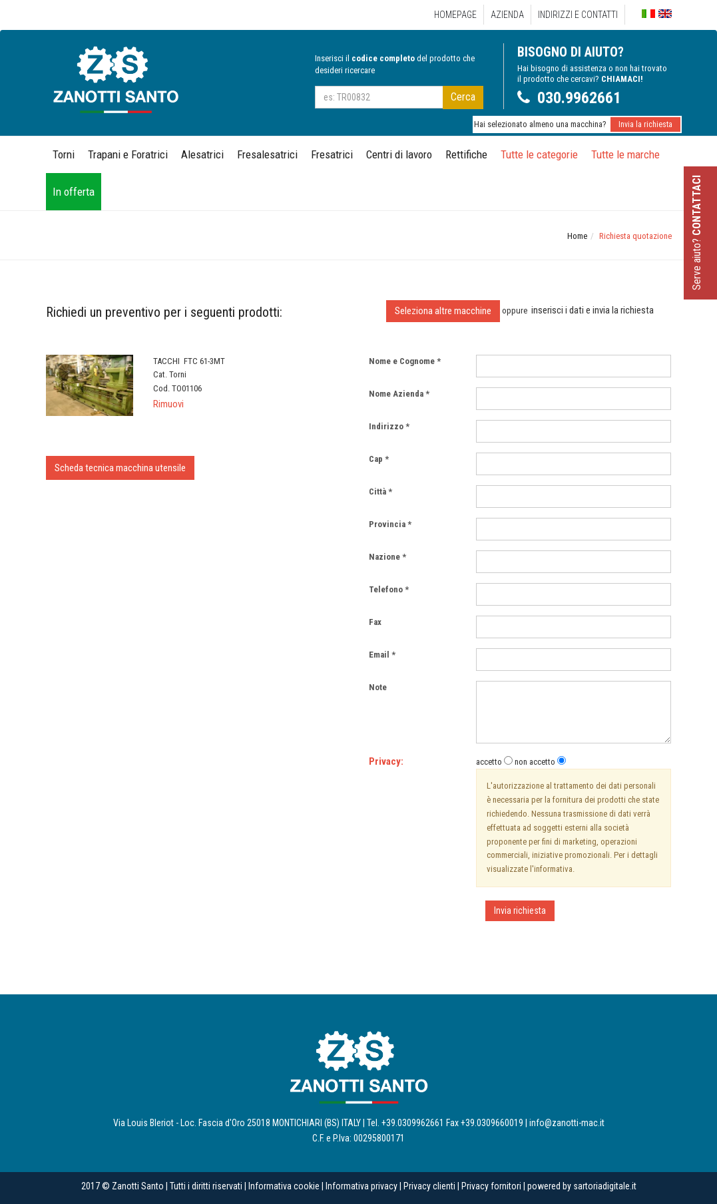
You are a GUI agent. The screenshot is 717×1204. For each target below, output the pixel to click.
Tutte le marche (625, 154)
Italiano (648, 14)
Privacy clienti (429, 1186)
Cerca (463, 97)
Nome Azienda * (399, 394)
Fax (378, 622)
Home (577, 236)
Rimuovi (168, 404)
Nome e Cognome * (405, 361)
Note (381, 687)
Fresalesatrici (267, 154)
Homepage (455, 14)
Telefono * (389, 589)
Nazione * (387, 557)
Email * (382, 655)
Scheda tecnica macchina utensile (120, 468)
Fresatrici (332, 154)
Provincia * (390, 524)
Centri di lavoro (399, 154)
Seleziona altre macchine (443, 311)
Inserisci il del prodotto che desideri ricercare (395, 64)
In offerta (74, 191)
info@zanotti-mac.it (566, 1122)
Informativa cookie (284, 1186)
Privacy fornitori (491, 1186)
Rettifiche (466, 154)
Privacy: (386, 761)
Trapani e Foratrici (128, 154)
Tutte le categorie (539, 154)
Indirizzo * (389, 426)
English (665, 13)
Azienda (507, 14)
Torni (64, 154)
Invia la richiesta (645, 124)
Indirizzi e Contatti (578, 14)
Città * (380, 492)
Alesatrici (202, 154)
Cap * (379, 459)
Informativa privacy (361, 1186)
